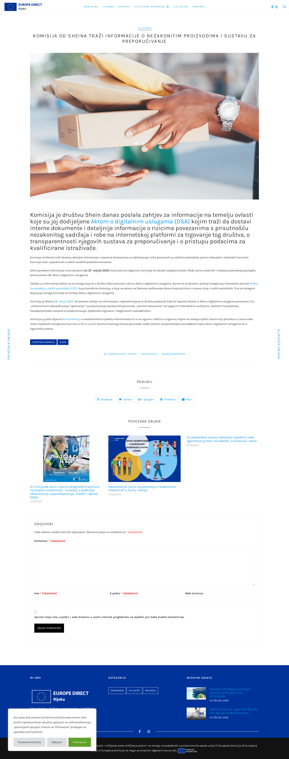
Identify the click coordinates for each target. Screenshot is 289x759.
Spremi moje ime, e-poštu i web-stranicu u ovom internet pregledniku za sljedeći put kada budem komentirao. (109, 617)
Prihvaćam (79, 742)
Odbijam (56, 742)
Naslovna (91, 6)
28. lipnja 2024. (64, 301)
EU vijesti (145, 28)
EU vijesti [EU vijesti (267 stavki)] (134, 690)
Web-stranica (194, 593)
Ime (45, 593)
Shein (63, 342)
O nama (108, 6)
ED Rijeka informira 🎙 (152, 6)
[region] (52, 730)
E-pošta (124, 593)
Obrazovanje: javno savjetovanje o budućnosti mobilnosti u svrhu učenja (142, 488)
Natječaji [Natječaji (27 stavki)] (150, 690)
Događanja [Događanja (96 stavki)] (117, 690)
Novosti (124, 6)
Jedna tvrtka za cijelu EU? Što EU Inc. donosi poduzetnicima (233, 711)
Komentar (49, 541)
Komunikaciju (71, 319)
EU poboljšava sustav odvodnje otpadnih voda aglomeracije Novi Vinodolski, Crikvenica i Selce (222, 439)
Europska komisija (43, 342)
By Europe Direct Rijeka (120, 354)
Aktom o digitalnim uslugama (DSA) (140, 221)
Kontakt (199, 6)
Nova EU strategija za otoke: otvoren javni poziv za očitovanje (230, 692)
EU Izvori (181, 6)
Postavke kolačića (29, 742)
